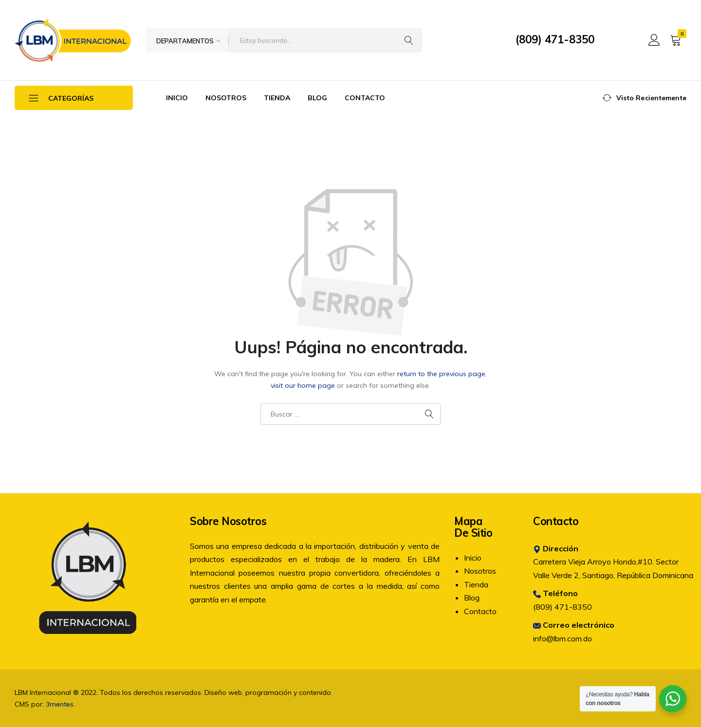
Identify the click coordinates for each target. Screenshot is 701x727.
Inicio (177, 97)
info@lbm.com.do (562, 638)
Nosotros (225, 97)
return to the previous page (441, 373)
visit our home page (303, 385)
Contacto (365, 97)
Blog (317, 97)
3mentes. (60, 704)
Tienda (277, 97)
